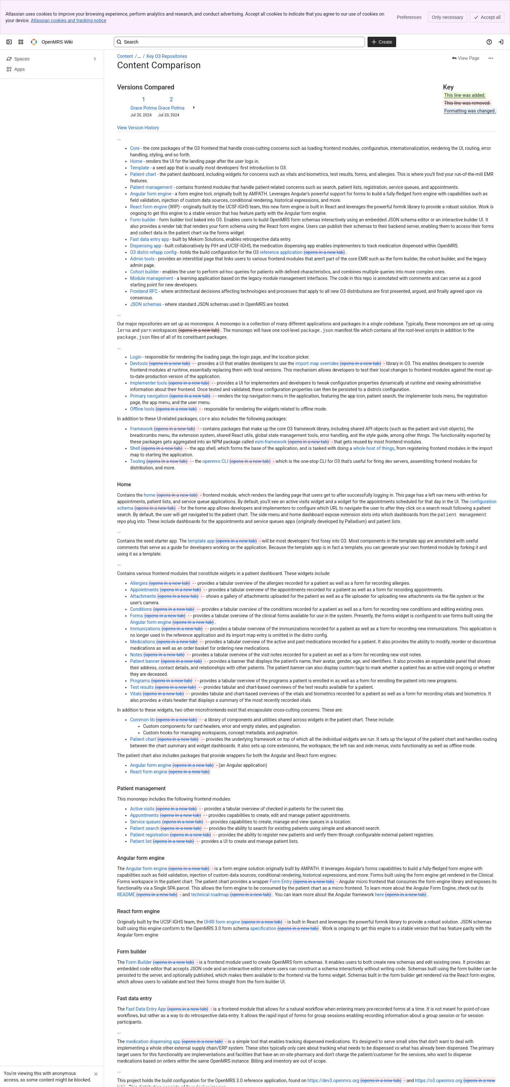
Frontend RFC (143, 257)
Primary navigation (171, 361)
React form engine (148, 172)
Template (139, 133)
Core (135, 114)
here (401, 859)
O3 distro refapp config (153, 218)
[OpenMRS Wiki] (34, 8)
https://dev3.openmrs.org (355, 1045)
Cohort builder (144, 237)
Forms (158, 580)
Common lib (164, 684)
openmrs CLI (237, 426)
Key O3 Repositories (167, 22)
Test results (163, 651)
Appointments (166, 554)
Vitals (157, 658)
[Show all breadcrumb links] (139, 22)
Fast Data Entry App (167, 973)
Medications (164, 606)
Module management (151, 244)
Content (125, 22)
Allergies (160, 547)
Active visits (164, 773)
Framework (163, 393)
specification (285, 893)
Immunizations (167, 593)
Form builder (143, 185)
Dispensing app (145, 211)
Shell (157, 413)
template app (223, 505)
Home (136, 127)
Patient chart (143, 140)
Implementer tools (170, 348)
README (148, 859)
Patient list (162, 806)
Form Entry (302, 846)
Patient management (151, 153)
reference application (303, 218)
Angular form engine (150, 159)
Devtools (161, 328)
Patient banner (166, 625)
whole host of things (373, 413)
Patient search (166, 793)
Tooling (159, 426)
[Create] (382, 8)
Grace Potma (143, 73)
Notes (158, 619)
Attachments (165, 560)
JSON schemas (145, 270)
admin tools (303, 1071)
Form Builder (160, 926)
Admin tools (142, 224)
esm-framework (292, 406)
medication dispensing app (175, 1006)
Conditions (162, 573)
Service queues (167, 786)
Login (135, 322)
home (171, 460)
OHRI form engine (244, 886)
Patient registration (171, 799)
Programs (162, 645)
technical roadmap (232, 859)
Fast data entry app (149, 205)
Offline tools (164, 374)
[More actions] (491, 24)
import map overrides (338, 328)
